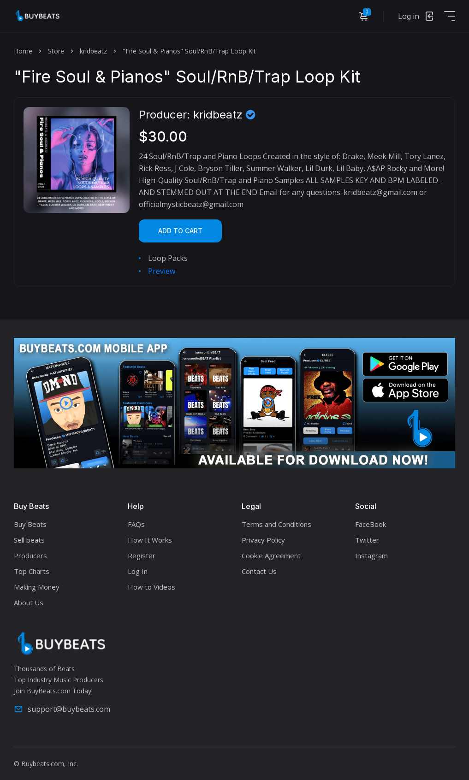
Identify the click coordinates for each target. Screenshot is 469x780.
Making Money (36, 586)
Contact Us (259, 571)
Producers (30, 555)
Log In (138, 571)
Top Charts (31, 571)
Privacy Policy (263, 539)
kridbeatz (93, 51)
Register (141, 555)
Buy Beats (30, 524)
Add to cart (180, 231)
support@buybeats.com (62, 709)
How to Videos (151, 586)
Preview (161, 271)
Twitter (367, 539)
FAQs (136, 524)
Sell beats (29, 539)
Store (56, 51)
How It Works (150, 539)
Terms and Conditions (276, 524)
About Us (28, 602)
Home (23, 51)
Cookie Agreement (271, 555)
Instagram (371, 555)
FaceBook (370, 524)
